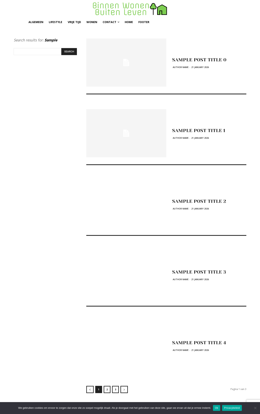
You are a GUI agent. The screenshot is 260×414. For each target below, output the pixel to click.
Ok (216, 407)
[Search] (69, 51)
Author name (181, 67)
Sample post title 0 (200, 60)
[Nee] (255, 408)
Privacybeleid (232, 407)
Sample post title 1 (200, 130)
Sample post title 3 (200, 272)
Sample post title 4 (200, 342)
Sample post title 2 (200, 201)
